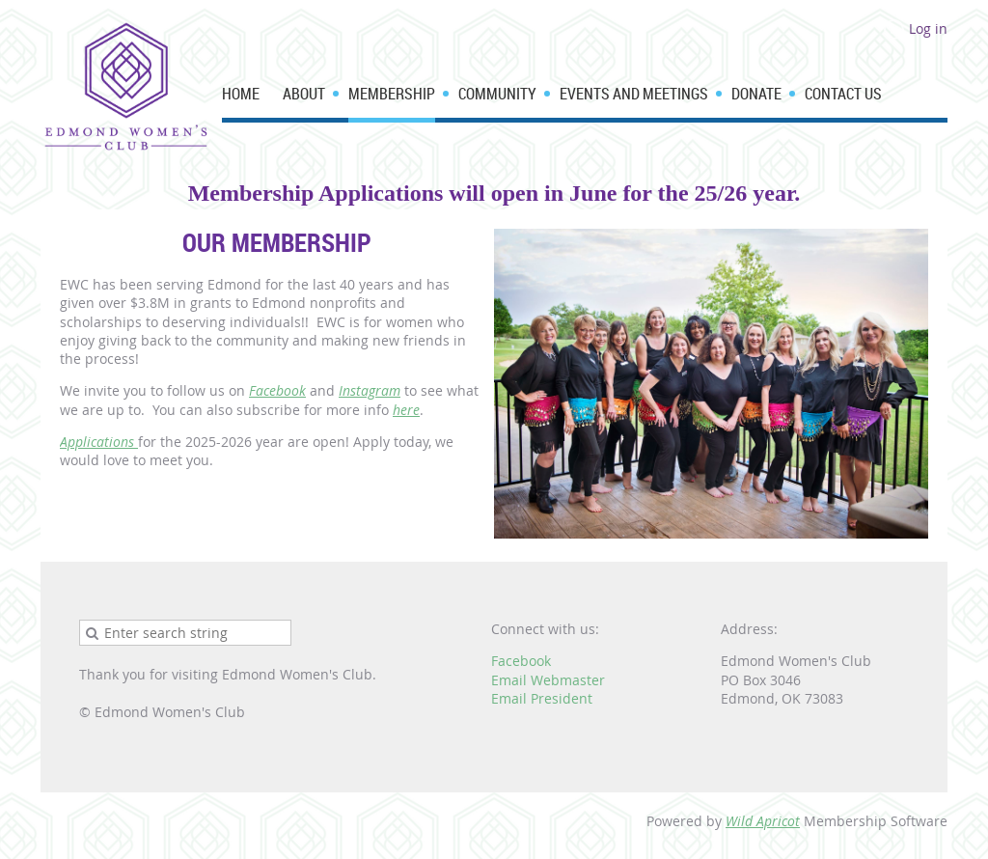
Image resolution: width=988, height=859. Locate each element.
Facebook (277, 390)
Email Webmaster (548, 680)
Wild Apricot (763, 821)
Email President (541, 698)
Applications (99, 441)
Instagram (369, 390)
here (406, 410)
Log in (928, 28)
